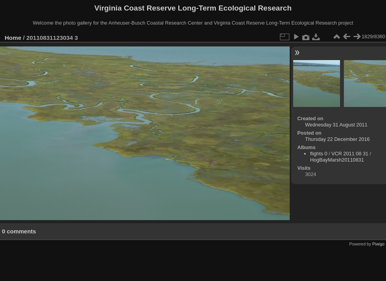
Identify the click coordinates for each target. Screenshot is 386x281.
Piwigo (378, 244)
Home (13, 37)
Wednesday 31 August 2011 (336, 125)
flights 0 (318, 154)
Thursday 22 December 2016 (337, 139)
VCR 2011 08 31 (349, 154)
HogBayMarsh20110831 (337, 160)
